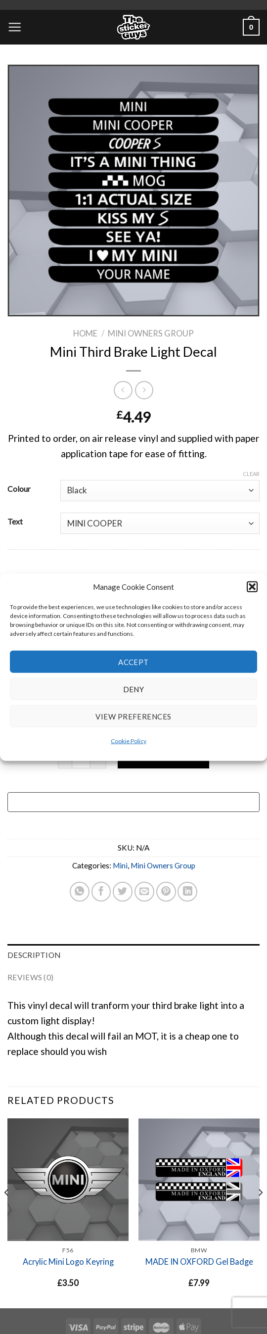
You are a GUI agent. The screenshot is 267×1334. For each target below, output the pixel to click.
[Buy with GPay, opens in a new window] (133, 802)
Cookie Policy (128, 741)
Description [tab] (33, 955)
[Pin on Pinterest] (166, 892)
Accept (133, 661)
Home (85, 333)
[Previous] (7, 1212)
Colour (19, 489)
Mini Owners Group (151, 333)
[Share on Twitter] (123, 892)
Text (15, 521)
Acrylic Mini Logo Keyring (68, 1262)
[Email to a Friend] (144, 892)
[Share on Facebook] (101, 892)
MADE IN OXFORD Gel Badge (199, 1262)
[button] (252, 587)
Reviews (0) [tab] (30, 977)
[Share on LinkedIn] (187, 892)
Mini (120, 865)
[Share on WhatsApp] (79, 892)
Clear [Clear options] (251, 474)
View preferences (133, 716)
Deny (133, 688)
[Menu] (14, 27)
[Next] (260, 1212)
